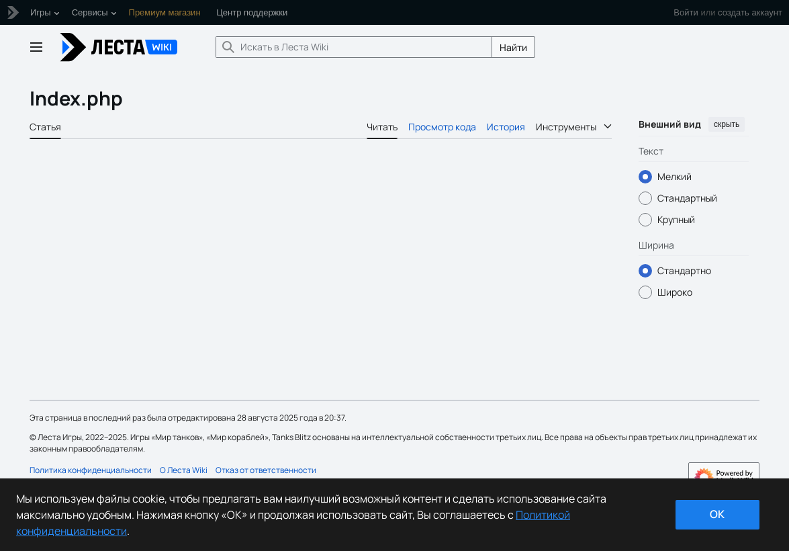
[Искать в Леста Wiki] (354, 47)
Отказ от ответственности (266, 470)
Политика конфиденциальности (91, 470)
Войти (686, 12)
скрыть (726, 124)
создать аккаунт (750, 12)
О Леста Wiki (183, 470)
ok (717, 514)
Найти (513, 47)
